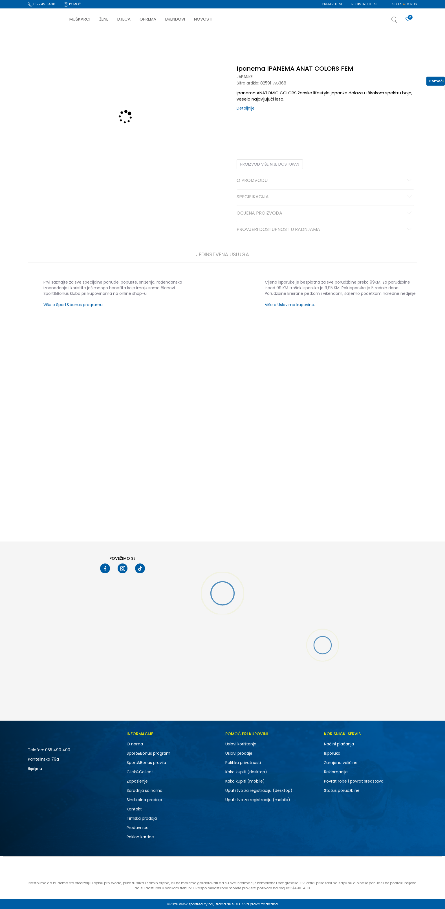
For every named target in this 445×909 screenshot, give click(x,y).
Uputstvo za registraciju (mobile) (257, 800)
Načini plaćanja (339, 744)
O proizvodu (325, 181)
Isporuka (332, 753)
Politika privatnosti (243, 762)
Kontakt (134, 809)
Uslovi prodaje (238, 753)
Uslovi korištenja (240, 744)
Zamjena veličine (341, 762)
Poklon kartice (140, 837)
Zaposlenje (137, 781)
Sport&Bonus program (148, 753)
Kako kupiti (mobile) (245, 781)
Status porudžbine (342, 790)
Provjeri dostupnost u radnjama (325, 230)
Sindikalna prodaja (144, 800)
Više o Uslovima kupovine (289, 305)
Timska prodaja (142, 818)
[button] (399, 21)
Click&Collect (140, 772)
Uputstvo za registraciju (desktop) (258, 790)
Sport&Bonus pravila (146, 762)
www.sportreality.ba (196, 904)
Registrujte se (364, 4)
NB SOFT (234, 904)
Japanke (245, 76)
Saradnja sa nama (144, 790)
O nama (135, 744)
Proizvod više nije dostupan (269, 164)
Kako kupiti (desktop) (246, 772)
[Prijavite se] (408, 19)
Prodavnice (138, 827)
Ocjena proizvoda (325, 213)
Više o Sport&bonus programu (73, 305)
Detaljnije (246, 108)
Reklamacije (336, 772)
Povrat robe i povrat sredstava (354, 781)
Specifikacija (325, 197)
